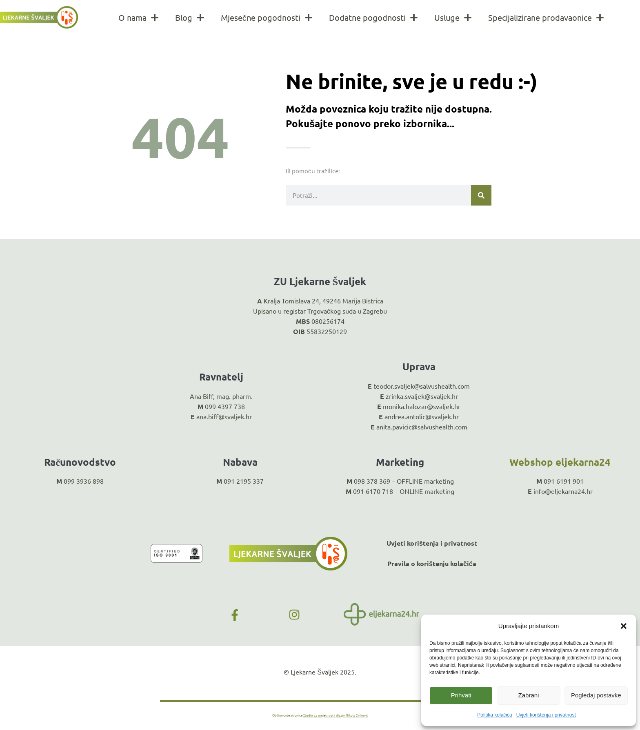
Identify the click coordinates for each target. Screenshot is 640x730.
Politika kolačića (494, 715)
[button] (624, 626)
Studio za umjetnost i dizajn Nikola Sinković (335, 715)
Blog (189, 17)
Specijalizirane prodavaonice (546, 17)
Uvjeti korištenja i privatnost (546, 715)
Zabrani (528, 695)
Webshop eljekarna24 (560, 462)
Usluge (453, 17)
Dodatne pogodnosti (373, 17)
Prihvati (461, 695)
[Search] (481, 195)
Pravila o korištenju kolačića (431, 563)
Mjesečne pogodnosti (267, 17)
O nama (138, 17)
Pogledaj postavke (596, 695)
